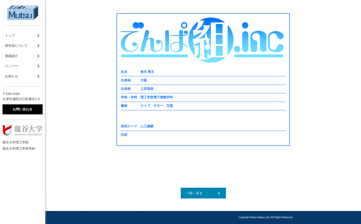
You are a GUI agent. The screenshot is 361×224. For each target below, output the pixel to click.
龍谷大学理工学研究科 (19, 148)
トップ (10, 35)
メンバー (11, 66)
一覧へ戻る (194, 193)
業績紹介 (11, 56)
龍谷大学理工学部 (16, 142)
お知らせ (11, 76)
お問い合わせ (22, 109)
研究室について (16, 46)
